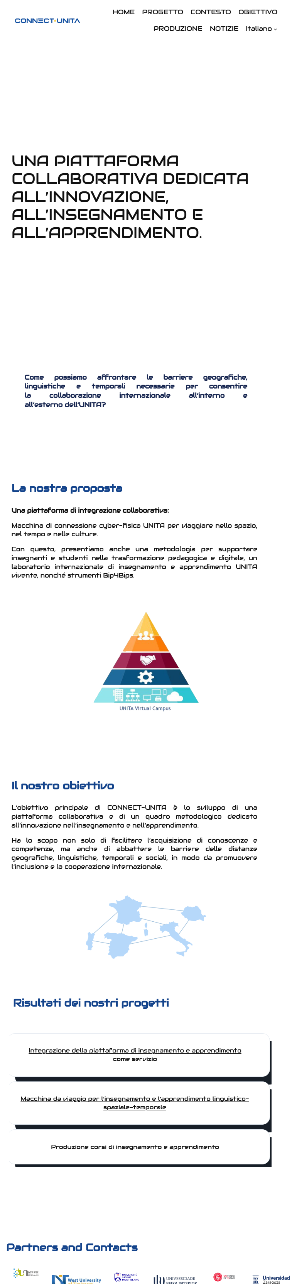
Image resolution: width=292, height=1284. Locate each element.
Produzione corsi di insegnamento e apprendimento (135, 1147)
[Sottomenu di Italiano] (275, 29)
